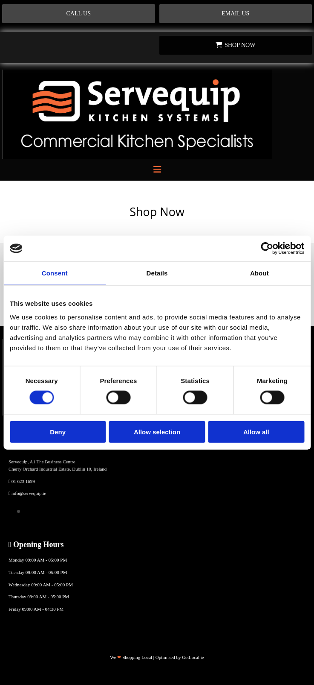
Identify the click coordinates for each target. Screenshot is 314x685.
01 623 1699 (23, 481)
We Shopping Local (131, 657)
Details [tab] (157, 273)
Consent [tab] (55, 273)
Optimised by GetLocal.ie (180, 657)
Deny (58, 431)
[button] (78, 13)
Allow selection (157, 431)
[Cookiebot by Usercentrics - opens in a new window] (267, 248)
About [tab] (259, 273)
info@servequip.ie (29, 493)
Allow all (256, 431)
